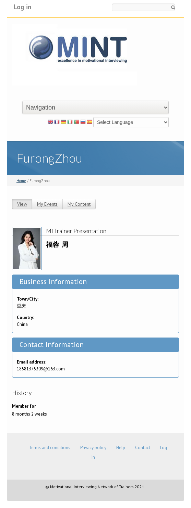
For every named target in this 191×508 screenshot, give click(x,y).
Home (21, 180)
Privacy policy (93, 447)
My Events (47, 204)
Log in (23, 6)
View (22, 204)
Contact (142, 447)
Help (120, 447)
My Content (79, 204)
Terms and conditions (49, 447)
